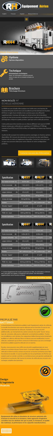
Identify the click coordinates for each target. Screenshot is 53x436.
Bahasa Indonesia (33, 13)
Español (22, 13)
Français (13, 13)
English (4, 13)
